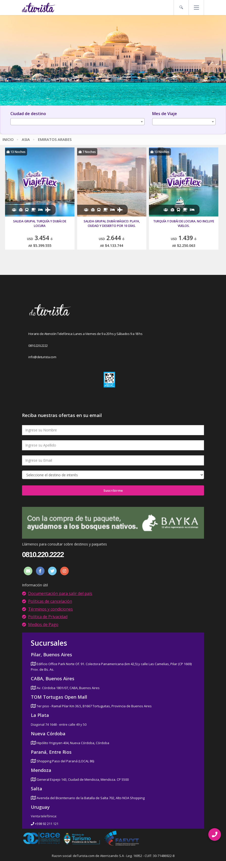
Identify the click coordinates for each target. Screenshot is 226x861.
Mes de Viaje (164, 113)
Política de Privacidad (47, 616)
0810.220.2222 (38, 345)
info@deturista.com (42, 357)
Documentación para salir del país (60, 593)
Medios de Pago (43, 624)
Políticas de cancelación (50, 601)
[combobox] (77, 121)
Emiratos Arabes (55, 139)
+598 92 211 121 (44, 823)
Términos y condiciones (50, 609)
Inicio (8, 139)
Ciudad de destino (28, 113)
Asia (26, 139)
